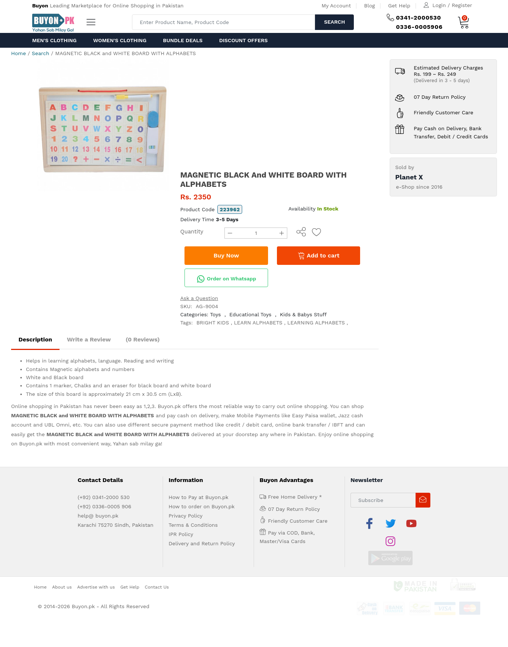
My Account (336, 6)
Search (334, 22)
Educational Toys (250, 314)
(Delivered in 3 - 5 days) (442, 80)
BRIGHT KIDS (212, 323)
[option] (103, 125)
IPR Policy (181, 534)
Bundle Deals (183, 40)
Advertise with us (96, 569)
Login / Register (452, 5)
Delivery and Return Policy (202, 543)
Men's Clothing (54, 40)
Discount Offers (243, 40)
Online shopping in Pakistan (46, 406)
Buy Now (226, 255)
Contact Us (157, 569)
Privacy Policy (186, 516)
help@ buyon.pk (98, 516)
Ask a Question (199, 298)
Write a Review (89, 339)
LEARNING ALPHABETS (316, 323)
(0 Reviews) (143, 339)
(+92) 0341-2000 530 (104, 497)
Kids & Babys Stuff (303, 314)
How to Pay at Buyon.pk (198, 497)
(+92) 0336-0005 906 (104, 506)
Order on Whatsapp (226, 278)
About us (62, 569)
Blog (369, 6)
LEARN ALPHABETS (258, 323)
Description (35, 339)
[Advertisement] (279, 114)
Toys (215, 314)
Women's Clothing (119, 40)
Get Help (399, 6)
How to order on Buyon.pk (202, 506)
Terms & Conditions (193, 525)
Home (18, 53)
